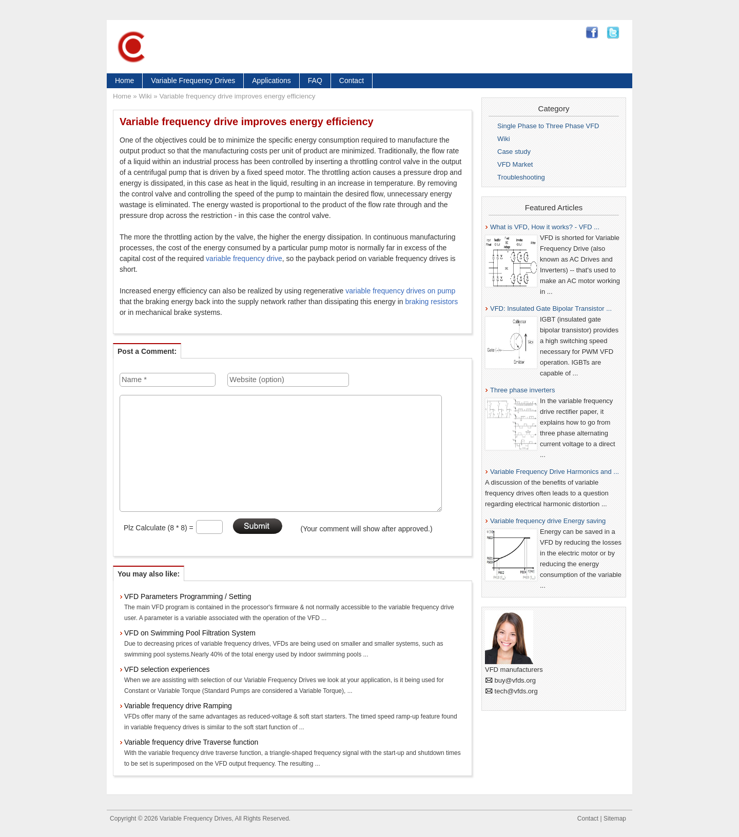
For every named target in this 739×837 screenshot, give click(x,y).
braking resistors (431, 301)
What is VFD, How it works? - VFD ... (544, 227)
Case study (514, 151)
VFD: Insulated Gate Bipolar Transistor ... (551, 308)
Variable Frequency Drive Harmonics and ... (554, 471)
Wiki (145, 96)
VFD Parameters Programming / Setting (187, 596)
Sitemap (615, 818)
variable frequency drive (244, 258)
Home (124, 80)
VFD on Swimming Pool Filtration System (190, 633)
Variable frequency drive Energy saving (548, 521)
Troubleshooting (521, 177)
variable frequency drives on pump (400, 291)
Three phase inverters (522, 390)
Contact (351, 80)
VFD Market (515, 164)
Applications (271, 80)
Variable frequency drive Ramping (178, 706)
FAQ (315, 80)
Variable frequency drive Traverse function (191, 742)
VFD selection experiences (167, 669)
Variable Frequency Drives (193, 80)
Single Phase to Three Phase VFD (548, 126)
